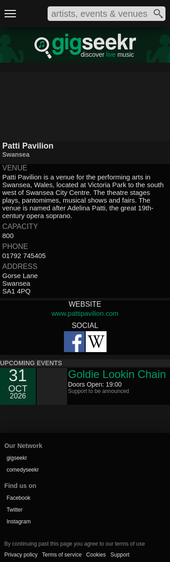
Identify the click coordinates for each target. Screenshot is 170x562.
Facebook (18, 498)
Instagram (18, 521)
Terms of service (62, 555)
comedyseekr (22, 470)
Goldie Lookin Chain (117, 374)
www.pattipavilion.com (85, 313)
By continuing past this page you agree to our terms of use (74, 544)
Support (119, 555)
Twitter (14, 510)
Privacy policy (20, 555)
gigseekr (16, 458)
